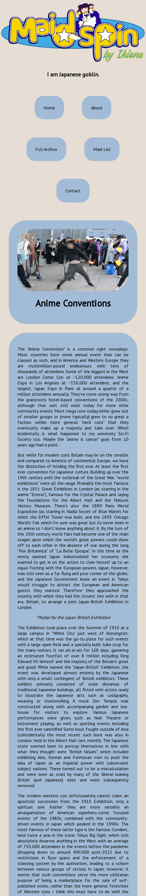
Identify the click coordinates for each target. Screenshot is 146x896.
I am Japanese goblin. (73, 74)
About (97, 107)
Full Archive (46, 148)
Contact (73, 190)
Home (49, 107)
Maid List (102, 148)
